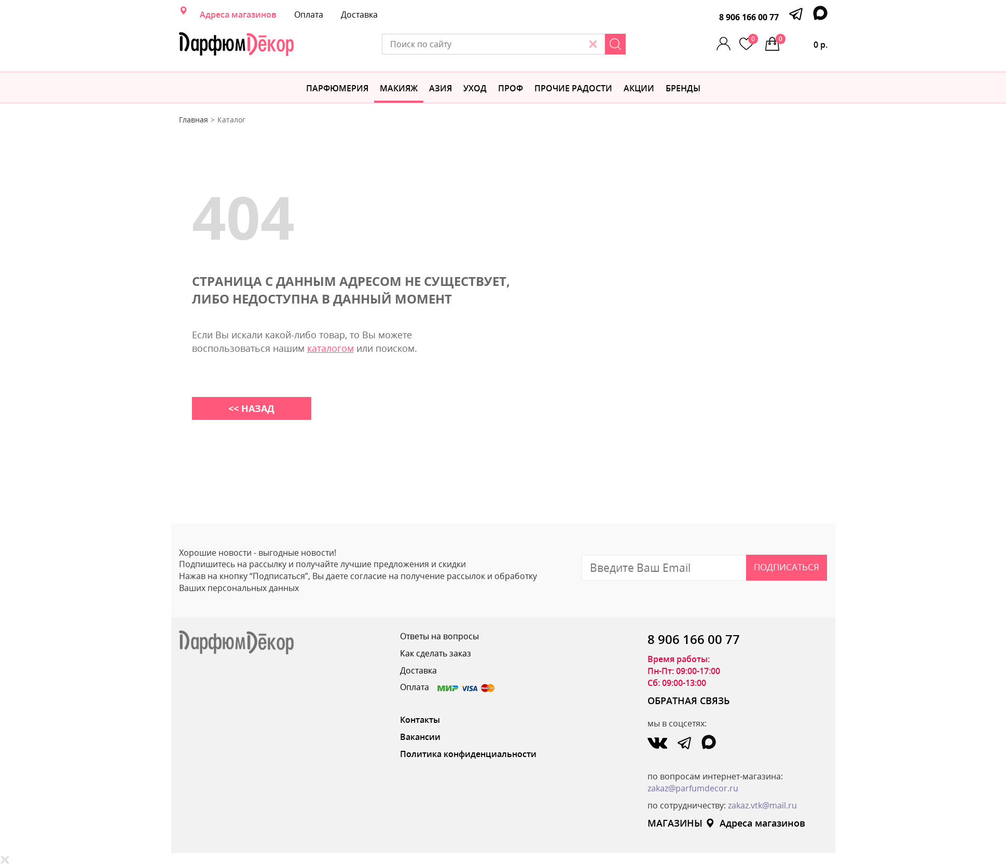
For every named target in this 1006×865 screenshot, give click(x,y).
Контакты (420, 719)
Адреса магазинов (238, 14)
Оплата (308, 14)
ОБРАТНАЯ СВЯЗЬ (688, 700)
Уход (475, 88)
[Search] (615, 44)
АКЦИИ (639, 88)
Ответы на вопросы (439, 636)
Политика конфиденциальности (468, 754)
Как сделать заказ (435, 653)
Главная (193, 120)
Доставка (359, 14)
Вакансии (420, 737)
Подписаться (786, 567)
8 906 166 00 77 (749, 17)
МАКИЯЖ (399, 88)
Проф (510, 88)
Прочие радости (573, 88)
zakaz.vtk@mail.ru (762, 805)
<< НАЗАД (251, 408)
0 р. (802, 42)
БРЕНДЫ (683, 88)
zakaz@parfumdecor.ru (692, 788)
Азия (440, 88)
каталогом (330, 348)
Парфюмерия (337, 88)
